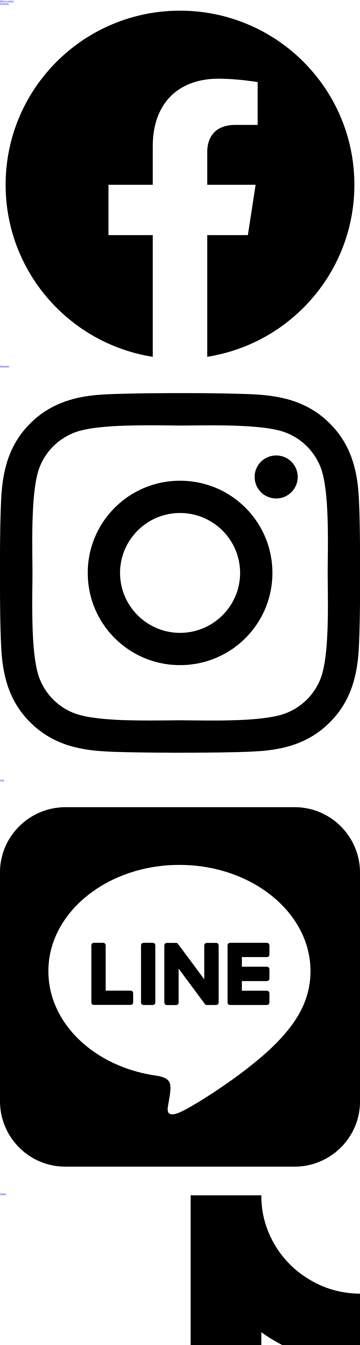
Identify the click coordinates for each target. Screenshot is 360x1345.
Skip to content (7, 1)
